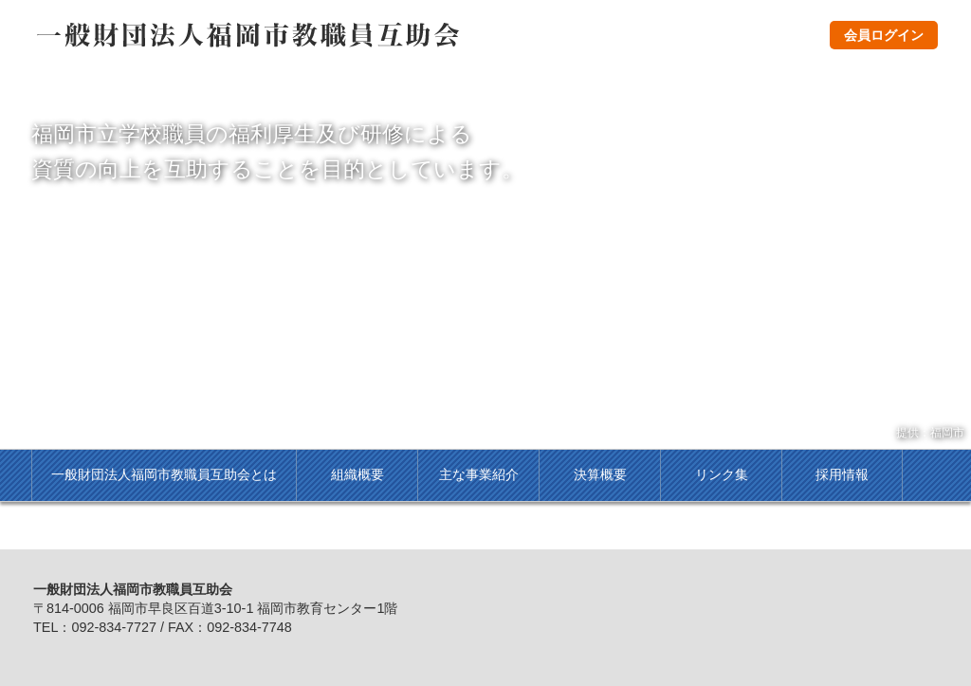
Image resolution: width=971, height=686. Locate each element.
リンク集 (721, 474)
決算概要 (600, 474)
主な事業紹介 (479, 474)
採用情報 (842, 474)
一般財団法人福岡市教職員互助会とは (164, 474)
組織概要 (357, 474)
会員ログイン (884, 35)
